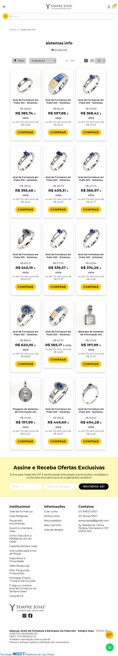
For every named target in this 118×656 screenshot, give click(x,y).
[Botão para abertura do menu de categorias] (4, 6)
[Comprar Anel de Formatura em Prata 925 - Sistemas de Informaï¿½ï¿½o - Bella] (58, 441)
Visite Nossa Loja (19, 565)
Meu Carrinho (52, 525)
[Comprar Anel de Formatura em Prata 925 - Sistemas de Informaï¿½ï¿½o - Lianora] (91, 441)
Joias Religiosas (18, 516)
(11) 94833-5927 (88, 511)
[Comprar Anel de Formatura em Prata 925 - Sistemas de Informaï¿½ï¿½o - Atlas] (58, 132)
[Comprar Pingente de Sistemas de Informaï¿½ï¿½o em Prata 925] (25, 441)
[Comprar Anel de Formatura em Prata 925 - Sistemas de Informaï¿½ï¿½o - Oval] (25, 210)
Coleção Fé (16, 595)
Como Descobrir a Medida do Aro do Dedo (20, 538)
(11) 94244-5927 (87, 516)
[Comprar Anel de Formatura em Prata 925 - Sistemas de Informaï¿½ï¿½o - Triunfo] (25, 287)
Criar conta (51, 511)
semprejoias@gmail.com (93, 520)
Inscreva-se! (94, 486)
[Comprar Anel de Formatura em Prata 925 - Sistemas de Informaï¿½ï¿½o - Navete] (91, 132)
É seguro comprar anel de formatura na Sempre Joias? (22, 588)
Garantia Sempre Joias (23, 546)
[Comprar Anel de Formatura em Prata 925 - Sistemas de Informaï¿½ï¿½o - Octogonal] (58, 210)
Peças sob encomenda (17, 522)
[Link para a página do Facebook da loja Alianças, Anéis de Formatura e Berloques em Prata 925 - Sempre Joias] (30, 615)
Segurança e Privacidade (17, 560)
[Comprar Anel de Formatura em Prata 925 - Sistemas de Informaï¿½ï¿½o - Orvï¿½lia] (91, 287)
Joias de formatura (21, 511)
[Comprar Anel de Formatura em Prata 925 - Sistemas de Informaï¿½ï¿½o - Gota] (58, 287)
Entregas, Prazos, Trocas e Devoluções (22, 579)
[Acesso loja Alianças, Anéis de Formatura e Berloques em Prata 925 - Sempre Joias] (108, 6)
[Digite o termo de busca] (62, 16)
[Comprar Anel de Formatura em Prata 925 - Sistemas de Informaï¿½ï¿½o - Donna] (25, 364)
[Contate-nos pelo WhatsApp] (110, 647)
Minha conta (51, 516)
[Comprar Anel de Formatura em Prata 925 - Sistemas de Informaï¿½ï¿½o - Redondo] (91, 210)
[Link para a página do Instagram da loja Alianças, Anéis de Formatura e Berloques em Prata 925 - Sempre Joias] (24, 615)
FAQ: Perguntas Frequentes (19, 572)
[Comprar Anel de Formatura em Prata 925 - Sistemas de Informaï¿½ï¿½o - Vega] (58, 360)
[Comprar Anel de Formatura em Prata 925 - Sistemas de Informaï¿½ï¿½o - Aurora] (25, 132)
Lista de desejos (53, 529)
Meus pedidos (52, 520)
